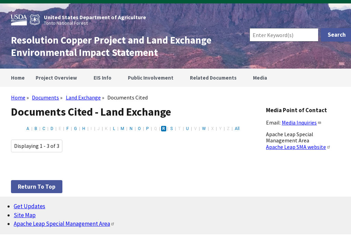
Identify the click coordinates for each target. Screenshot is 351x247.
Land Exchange (83, 97)
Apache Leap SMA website (298, 146)
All (237, 128)
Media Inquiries (302, 122)
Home (18, 97)
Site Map (25, 215)
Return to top (37, 186)
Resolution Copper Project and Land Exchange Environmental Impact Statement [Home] (111, 46)
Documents (45, 97)
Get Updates (29, 206)
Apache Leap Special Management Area (64, 223)
